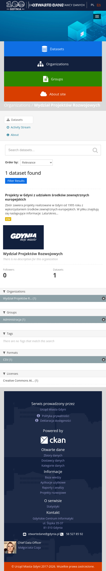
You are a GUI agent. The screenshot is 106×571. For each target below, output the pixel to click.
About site (53, 94)
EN (99, 5)
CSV (8, 219)
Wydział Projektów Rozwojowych (67, 105)
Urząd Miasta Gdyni (53, 409)
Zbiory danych (53, 455)
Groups (53, 79)
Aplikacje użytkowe (53, 482)
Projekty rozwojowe (53, 493)
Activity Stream (19, 127)
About (13, 135)
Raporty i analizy (53, 487)
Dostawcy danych (53, 460)
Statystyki (53, 506)
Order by (11, 162)
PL (92, 5)
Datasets (53, 49)
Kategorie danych (53, 465)
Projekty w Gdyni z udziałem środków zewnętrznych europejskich (47, 197)
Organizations (53, 64)
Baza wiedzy (53, 477)
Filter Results (16, 181)
